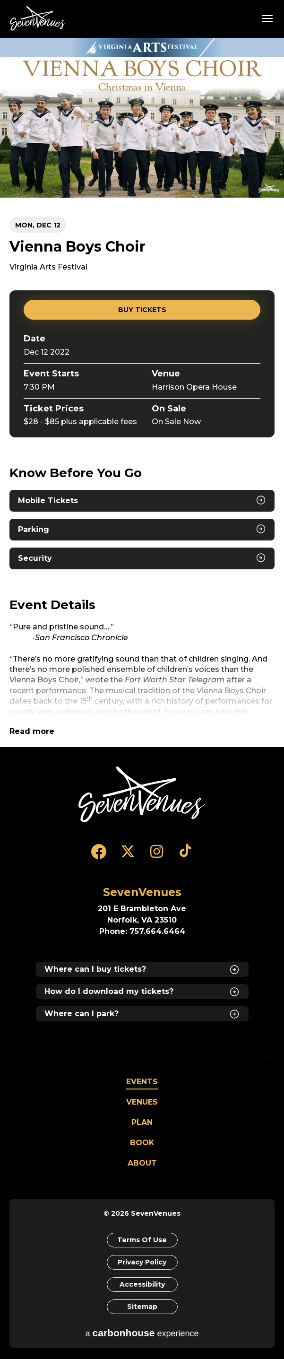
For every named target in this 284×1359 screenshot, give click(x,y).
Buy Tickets (142, 309)
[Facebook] (99, 856)
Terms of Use (142, 1240)
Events (142, 1081)
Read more (31, 731)
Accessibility (142, 1284)
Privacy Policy (142, 1262)
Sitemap (142, 1306)
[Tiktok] (185, 856)
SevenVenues (39, 18)
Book (142, 1142)
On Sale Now (176, 421)
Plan (142, 1122)
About (142, 1163)
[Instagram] (156, 856)
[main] (142, 392)
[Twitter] (127, 856)
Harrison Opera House (194, 387)
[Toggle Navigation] (267, 18)
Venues (142, 1102)
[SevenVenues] (142, 794)
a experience (142, 1332)
